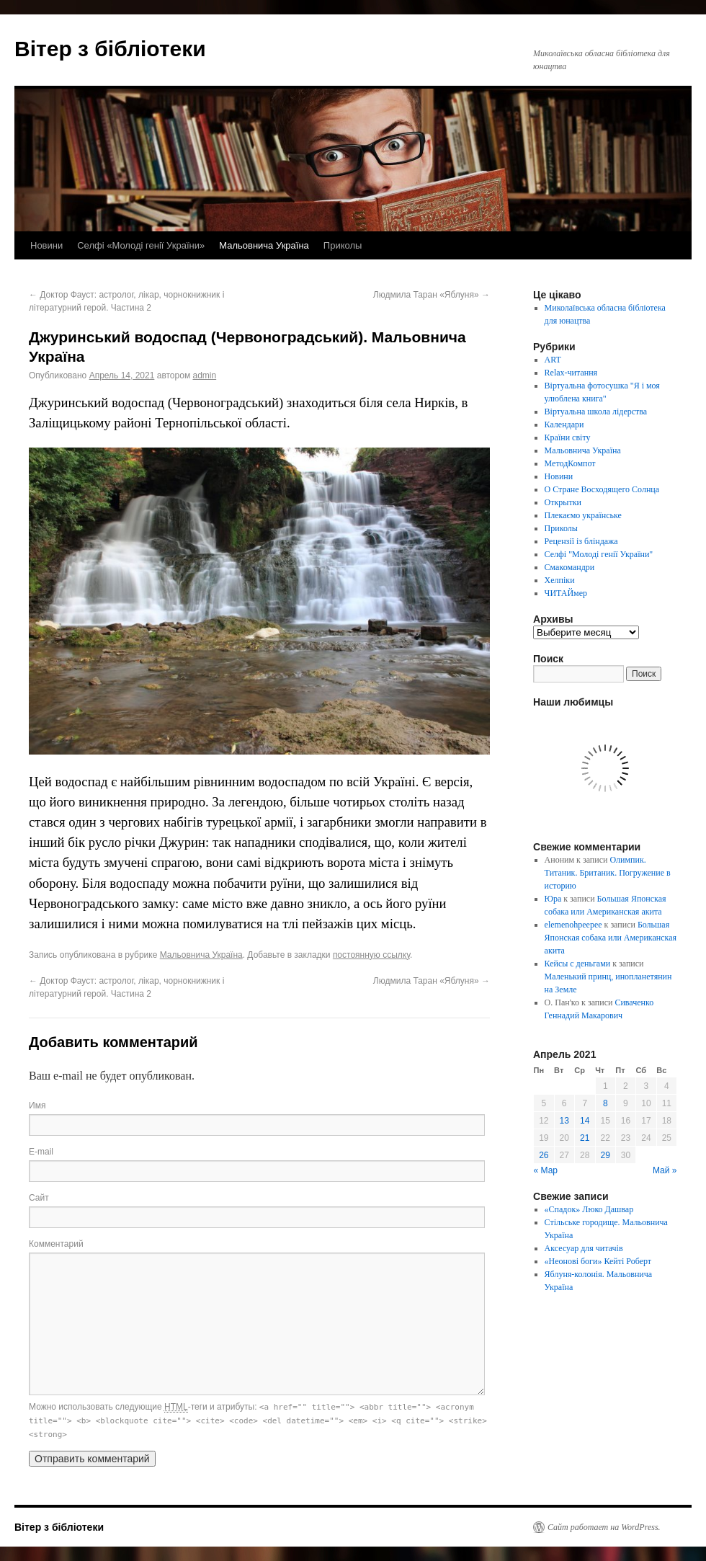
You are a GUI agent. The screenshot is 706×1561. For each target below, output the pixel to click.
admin (204, 375)
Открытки (563, 502)
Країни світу (568, 437)
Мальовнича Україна (264, 245)
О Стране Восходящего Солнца (602, 489)
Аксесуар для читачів (584, 1248)
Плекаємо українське (583, 515)
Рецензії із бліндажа (581, 541)
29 (605, 1155)
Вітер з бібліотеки (110, 49)
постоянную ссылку (371, 955)
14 (584, 1121)
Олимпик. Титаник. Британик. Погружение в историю (608, 873)
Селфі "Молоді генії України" (599, 554)
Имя (37, 1105)
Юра (553, 899)
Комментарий (56, 1244)
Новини (46, 245)
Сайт (39, 1198)
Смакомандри (570, 567)
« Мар (546, 1170)
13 (564, 1121)
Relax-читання (571, 373)
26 (543, 1155)
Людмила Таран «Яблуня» (431, 295)
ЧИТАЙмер (566, 593)
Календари (564, 424)
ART (553, 360)
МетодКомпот (570, 463)
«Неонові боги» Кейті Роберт (598, 1261)
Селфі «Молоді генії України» (141, 245)
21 (584, 1138)
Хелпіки (560, 580)
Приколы (342, 245)
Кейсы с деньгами (578, 964)
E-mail (41, 1152)
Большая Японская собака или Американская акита (610, 938)
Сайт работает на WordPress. (604, 1527)
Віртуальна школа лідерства (596, 411)
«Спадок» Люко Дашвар (589, 1209)
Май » (665, 1170)
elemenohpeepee (573, 925)
